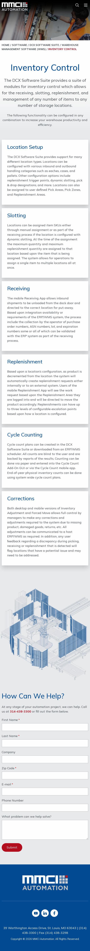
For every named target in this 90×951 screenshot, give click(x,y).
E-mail (6, 784)
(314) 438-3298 (56, 933)
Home (5, 45)
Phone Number (13, 800)
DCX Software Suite (44, 45)
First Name (10, 720)
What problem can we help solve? (26, 816)
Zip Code (8, 768)
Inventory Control (62, 49)
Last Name (10, 736)
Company (8, 752)
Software (19, 45)
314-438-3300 (20, 711)
